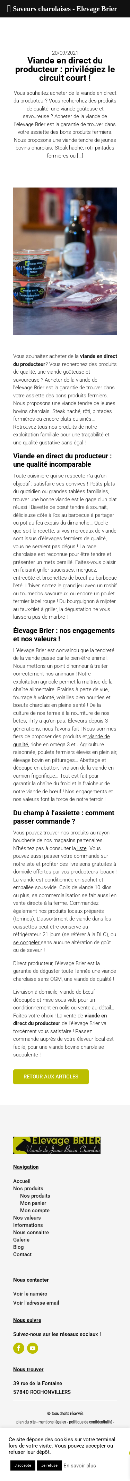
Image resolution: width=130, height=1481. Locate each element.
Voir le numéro (30, 1294)
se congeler (27, 942)
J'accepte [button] (23, 1465)
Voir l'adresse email (36, 1303)
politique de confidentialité (90, 1422)
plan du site (25, 1422)
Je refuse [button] (49, 1465)
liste (81, 848)
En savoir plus (79, 1466)
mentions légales (52, 1422)
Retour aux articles (51, 1077)
